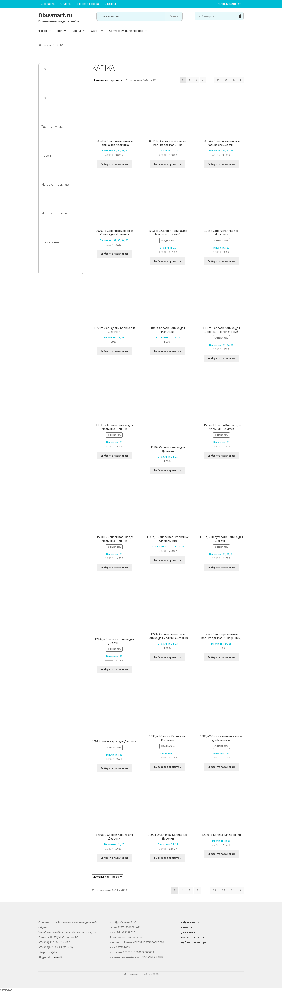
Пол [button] (62, 31)
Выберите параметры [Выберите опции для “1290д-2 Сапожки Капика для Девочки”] (167, 857)
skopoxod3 (55, 957)
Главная (47, 45)
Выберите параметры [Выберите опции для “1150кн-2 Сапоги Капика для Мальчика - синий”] (114, 567)
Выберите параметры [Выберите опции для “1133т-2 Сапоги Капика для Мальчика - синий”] (114, 455)
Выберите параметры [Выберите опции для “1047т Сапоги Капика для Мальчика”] (167, 351)
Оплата (65, 4)
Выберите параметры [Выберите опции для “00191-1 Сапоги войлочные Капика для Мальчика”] (167, 164)
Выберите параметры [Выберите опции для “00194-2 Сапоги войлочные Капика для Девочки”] (221, 164)
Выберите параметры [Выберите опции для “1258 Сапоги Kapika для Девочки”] (114, 768)
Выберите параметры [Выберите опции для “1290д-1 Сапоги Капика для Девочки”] (114, 857)
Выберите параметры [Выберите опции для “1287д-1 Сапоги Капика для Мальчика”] (167, 767)
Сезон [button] (97, 31)
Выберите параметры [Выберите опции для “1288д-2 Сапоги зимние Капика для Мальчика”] (221, 767)
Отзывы (110, 4)
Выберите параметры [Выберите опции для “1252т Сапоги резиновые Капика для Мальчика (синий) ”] (221, 657)
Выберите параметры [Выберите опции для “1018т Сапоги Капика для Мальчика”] (221, 261)
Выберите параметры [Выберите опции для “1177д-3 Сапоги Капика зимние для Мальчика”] (167, 560)
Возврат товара (87, 4)
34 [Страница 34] (234, 80)
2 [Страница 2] (189, 80)
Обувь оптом (190, 922)
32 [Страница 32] (218, 80)
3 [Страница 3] (196, 80)
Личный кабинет (229, 4)
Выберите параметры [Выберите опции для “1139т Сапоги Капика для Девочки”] (167, 470)
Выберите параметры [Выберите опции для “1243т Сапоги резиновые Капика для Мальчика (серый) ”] (167, 657)
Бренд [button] (78, 31)
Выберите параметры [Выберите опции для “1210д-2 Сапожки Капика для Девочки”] (114, 669)
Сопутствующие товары (128, 31)
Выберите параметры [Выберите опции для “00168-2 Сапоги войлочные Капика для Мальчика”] (114, 164)
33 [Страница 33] (226, 80)
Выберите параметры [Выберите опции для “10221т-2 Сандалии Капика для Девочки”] (114, 351)
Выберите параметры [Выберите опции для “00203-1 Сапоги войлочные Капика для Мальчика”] (114, 253)
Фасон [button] (44, 31)
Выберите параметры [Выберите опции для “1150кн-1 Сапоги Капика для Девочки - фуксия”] (221, 455)
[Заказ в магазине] (107, 80)
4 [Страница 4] (202, 80)
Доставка (48, 4)
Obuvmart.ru (55, 15)
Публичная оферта (194, 942)
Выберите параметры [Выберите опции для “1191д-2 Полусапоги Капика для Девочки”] (221, 567)
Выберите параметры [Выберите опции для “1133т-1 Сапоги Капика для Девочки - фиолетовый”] (221, 358)
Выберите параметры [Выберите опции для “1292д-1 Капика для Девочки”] (221, 854)
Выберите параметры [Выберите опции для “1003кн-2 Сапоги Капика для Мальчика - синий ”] (167, 261)
